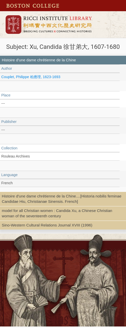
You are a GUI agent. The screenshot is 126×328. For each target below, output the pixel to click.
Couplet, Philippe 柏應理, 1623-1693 (30, 77)
